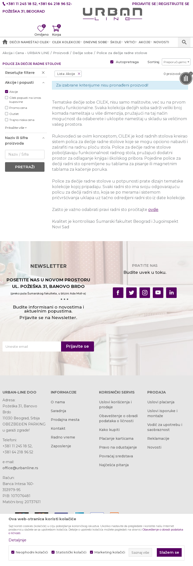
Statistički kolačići (71, 552)
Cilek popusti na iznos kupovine (25, 100)
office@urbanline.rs (20, 468)
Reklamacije (158, 438)
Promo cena (18, 108)
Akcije (13, 92)
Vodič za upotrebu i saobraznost (164, 427)
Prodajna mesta (65, 419)
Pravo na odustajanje (118, 447)
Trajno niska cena (21, 120)
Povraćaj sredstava (116, 456)
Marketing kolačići (109, 552)
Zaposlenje (61, 446)
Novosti (154, 447)
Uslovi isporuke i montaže (162, 413)
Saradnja (58, 411)
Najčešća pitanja (114, 465)
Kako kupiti (109, 429)
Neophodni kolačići (32, 552)
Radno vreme (63, 437)
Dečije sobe (83, 53)
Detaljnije (17, 540)
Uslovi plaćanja (160, 402)
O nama (58, 402)
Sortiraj (153, 62)
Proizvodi (61, 53)
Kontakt (58, 428)
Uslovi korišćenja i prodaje (115, 404)
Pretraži (25, 166)
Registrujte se (174, 4)
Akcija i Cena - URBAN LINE (26, 53)
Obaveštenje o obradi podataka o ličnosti (118, 418)
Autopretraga (127, 62)
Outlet (14, 114)
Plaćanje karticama (116, 438)
